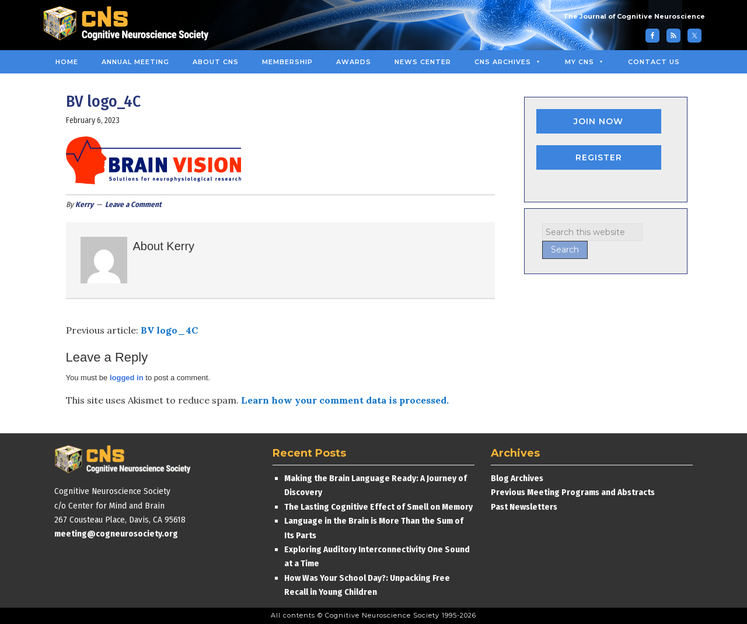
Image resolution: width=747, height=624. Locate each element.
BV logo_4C (169, 330)
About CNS (216, 62)
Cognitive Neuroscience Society (130, 25)
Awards (353, 62)
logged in (127, 377)
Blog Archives (517, 478)
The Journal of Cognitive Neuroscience (634, 16)
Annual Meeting (135, 62)
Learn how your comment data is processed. (345, 400)
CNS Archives (508, 61)
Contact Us (654, 62)
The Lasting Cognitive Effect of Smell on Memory (379, 507)
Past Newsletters (524, 507)
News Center (423, 62)
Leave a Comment (133, 204)
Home (66, 62)
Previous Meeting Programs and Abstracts (573, 492)
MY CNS (585, 61)
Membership (287, 62)
